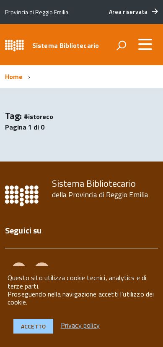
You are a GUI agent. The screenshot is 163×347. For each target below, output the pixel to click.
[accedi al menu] (145, 44)
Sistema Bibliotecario (65, 45)
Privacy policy (80, 326)
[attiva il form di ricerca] (121, 45)
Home (14, 77)
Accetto (33, 326)
